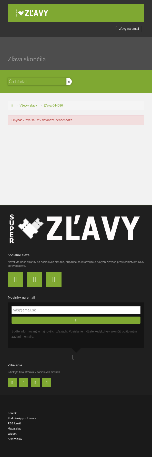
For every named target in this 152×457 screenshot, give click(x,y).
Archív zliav (15, 438)
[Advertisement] (76, 166)
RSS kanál (14, 423)
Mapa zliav (14, 428)
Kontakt (12, 413)
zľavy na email (127, 28)
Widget (12, 433)
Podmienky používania (22, 418)
